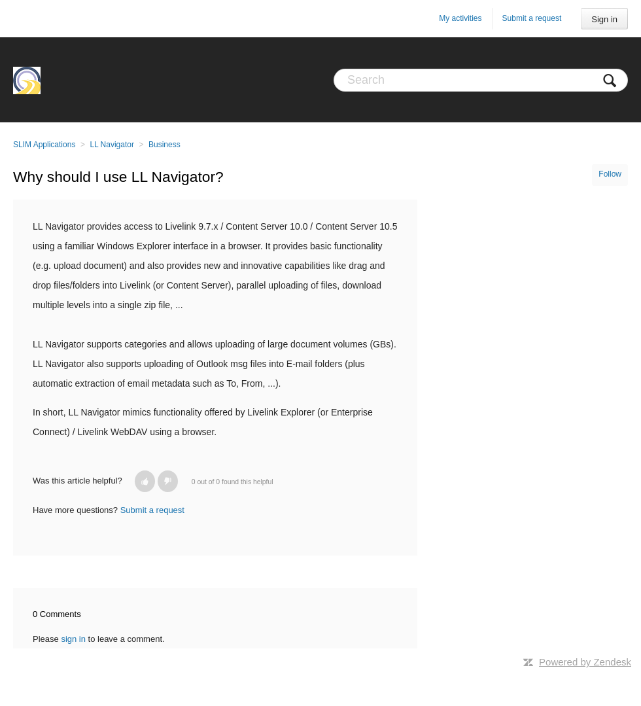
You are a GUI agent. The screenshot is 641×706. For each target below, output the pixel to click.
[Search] (481, 80)
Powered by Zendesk (585, 661)
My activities (460, 18)
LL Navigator (112, 144)
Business (164, 144)
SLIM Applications (44, 144)
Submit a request (532, 18)
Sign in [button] (604, 19)
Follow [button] (609, 174)
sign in (73, 639)
